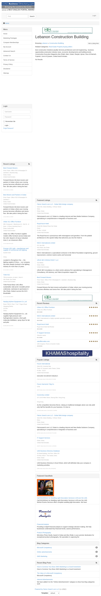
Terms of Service (8, 60)
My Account (7, 47)
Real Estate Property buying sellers (60, 47)
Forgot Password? (8, 128)
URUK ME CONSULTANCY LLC (47, 260)
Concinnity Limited (43, 395)
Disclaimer (6, 69)
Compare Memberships (11, 42)
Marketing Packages (10, 38)
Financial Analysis (43, 524)
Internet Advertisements (45, 579)
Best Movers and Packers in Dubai (14, 195)
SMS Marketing (42, 556)
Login (94, 15)
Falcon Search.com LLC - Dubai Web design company (55, 204)
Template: (44, 593)
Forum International (43, 364)
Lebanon (45, 43)
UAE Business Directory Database (48, 451)
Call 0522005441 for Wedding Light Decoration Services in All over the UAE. (62, 498)
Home (7, 23)
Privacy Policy (8, 64)
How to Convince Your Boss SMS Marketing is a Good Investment (59, 567)
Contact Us (7, 55)
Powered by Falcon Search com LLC (47, 589)
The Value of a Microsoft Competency (49, 573)
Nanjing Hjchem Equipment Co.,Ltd (15, 301)
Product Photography (44, 532)
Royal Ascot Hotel (43, 223)
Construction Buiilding (56, 43)
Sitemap (6, 73)
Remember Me (10, 121)
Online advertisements (44, 552)
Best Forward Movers (10, 168)
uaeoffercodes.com (43, 341)
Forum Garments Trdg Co (45, 384)
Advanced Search (9, 51)
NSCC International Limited (46, 243)
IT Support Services (43, 333)
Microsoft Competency (44, 547)
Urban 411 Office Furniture (12, 222)
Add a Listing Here (93, 43)
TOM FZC (6, 275)
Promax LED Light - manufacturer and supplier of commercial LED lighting (16, 249)
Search (32, 16)
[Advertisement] (17, 90)
